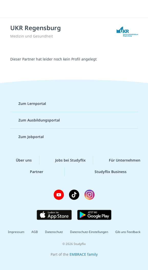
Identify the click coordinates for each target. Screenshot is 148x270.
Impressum (16, 232)
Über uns (20, 160)
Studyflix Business (106, 171)
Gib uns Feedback (127, 232)
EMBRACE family (84, 254)
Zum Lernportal (28, 103)
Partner (32, 171)
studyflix (78, 9)
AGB (34, 232)
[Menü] (11, 9)
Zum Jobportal (27, 136)
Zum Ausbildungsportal (35, 120)
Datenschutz (54, 232)
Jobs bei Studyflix (66, 160)
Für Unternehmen (120, 160)
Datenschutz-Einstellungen (89, 232)
